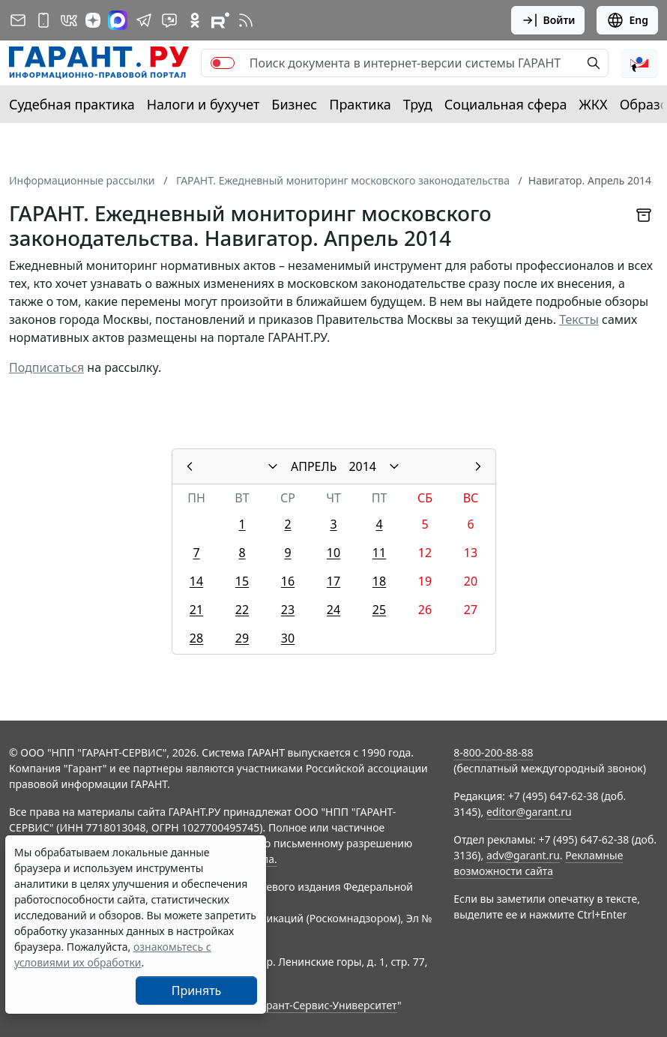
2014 (362, 466)
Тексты (579, 319)
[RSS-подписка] (246, 20)
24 (333, 609)
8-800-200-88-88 (493, 752)
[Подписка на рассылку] (18, 20)
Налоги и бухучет (203, 104)
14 (196, 581)
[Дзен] (92, 20)
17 (333, 581)
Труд (417, 104)
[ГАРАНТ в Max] (117, 20)
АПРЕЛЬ (313, 466)
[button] (639, 63)
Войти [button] (548, 20)
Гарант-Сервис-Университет (326, 1005)
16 (288, 581)
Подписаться (46, 367)
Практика (359, 104)
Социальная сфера (505, 104)
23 (288, 609)
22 (242, 609)
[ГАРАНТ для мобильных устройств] (43, 20)
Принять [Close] (197, 990)
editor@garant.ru (529, 812)
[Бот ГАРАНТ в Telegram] (169, 20)
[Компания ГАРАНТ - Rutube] (220, 20)
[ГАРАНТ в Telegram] (144, 20)
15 (242, 581)
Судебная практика (72, 104)
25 (379, 609)
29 (242, 638)
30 (288, 638)
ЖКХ (593, 104)
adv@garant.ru (523, 855)
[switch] (223, 63)
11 (379, 552)
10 (333, 552)
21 (196, 609)
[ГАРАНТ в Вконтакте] (69, 20)
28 (196, 638)
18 (379, 581)
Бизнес (294, 104)
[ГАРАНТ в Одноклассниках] (195, 20)
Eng (627, 20)
